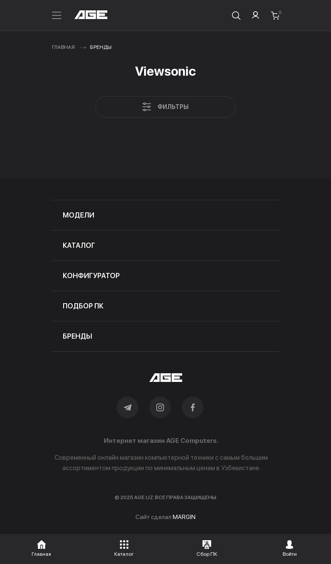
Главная (63, 47)
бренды (77, 336)
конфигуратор (91, 276)
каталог (79, 245)
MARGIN (184, 516)
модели (78, 215)
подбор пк (83, 306)
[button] (41, 547)
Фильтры (165, 107)
